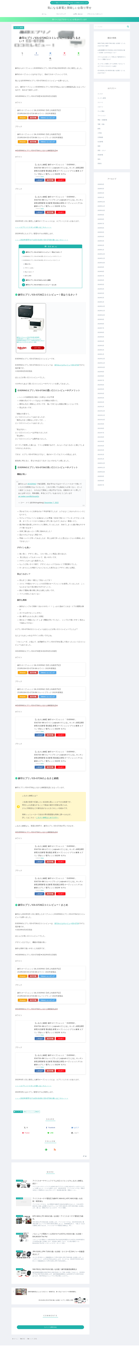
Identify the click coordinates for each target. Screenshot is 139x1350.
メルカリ (61, 175)
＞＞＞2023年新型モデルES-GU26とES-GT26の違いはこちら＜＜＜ (41, 234)
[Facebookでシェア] (32, 54)
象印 (37, 1107)
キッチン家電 (18, 1107)
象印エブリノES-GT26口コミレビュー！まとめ (42, 280)
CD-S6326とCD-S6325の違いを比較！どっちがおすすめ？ (111, 72)
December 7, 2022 (51, 498)
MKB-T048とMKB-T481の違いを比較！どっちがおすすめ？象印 (111, 45)
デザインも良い (30, 263)
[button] (82, 54)
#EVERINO (31, 479)
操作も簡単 (28, 271)
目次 (49, 241)
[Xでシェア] (19, 54)
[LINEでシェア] (69, 54)
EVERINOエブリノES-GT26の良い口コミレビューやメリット (43, 255)
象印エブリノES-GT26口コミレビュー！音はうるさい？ (45, 247)
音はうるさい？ (30, 267)
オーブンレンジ (29, 1107)
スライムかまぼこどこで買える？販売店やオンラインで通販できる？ (112, 58)
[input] (112, 26)
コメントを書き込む (50, 1323)
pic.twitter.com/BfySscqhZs (28, 492)
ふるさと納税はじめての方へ (47, 813)
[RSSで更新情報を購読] (53, 1145)
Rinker (42, 171)
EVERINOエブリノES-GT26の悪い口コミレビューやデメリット (43, 251)
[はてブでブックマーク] (44, 54)
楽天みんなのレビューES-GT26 (66, 360)
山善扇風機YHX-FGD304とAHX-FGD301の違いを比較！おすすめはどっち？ (111, 51)
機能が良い (28, 259)
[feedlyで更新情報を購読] (48, 1145)
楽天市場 (33, 112)
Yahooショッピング (48, 112)
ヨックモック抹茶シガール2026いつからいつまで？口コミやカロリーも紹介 (111, 65)
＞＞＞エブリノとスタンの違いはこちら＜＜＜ (33, 222)
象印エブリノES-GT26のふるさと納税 (39, 275)
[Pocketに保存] (57, 54)
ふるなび (39, 175)
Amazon (23, 112)
